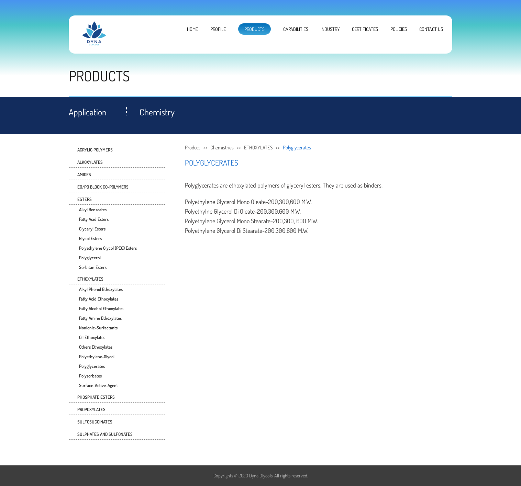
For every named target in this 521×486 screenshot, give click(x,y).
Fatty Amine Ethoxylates (100, 318)
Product (192, 147)
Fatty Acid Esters (94, 219)
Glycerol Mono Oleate (241, 201)
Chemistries (222, 147)
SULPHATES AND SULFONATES (105, 434)
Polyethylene (200, 201)
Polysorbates (90, 375)
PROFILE (218, 29)
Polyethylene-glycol (96, 356)
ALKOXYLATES (90, 162)
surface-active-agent (98, 385)
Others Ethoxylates (95, 347)
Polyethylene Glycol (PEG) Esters (108, 248)
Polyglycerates (92, 366)
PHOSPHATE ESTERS (96, 397)
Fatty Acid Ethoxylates (98, 299)
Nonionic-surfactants (98, 327)
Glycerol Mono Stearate (243, 221)
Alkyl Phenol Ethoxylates (101, 289)
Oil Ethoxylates (92, 337)
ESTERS (84, 199)
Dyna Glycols (261, 475)
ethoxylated (242, 185)
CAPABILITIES (295, 29)
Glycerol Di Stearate (239, 230)
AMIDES (84, 174)
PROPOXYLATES (91, 409)
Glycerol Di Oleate (234, 211)
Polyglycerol (90, 257)
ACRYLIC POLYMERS (95, 149)
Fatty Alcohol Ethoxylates (101, 308)
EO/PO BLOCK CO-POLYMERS (103, 187)
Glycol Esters (90, 238)
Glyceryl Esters (92, 228)
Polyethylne (198, 211)
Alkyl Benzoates (93, 209)
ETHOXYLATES (90, 279)
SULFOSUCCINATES (94, 422)
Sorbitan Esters (93, 267)
